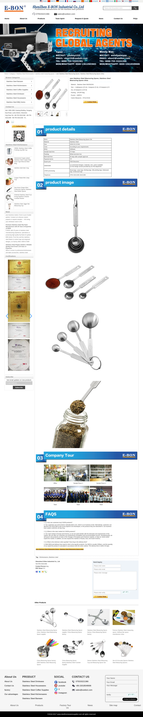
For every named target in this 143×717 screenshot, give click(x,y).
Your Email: (110, 682)
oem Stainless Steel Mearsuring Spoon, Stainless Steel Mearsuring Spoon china (60, 549)
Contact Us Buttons (130, 699)
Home (7, 18)
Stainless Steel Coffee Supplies (17, 90)
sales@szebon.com (66, 14)
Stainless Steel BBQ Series (15, 102)
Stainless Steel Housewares (16, 98)
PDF (44, 568)
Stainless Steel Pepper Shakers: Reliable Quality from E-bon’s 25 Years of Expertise (19, 247)
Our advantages (11, 694)
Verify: (108, 695)
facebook (60, 682)
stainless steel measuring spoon (45, 74)
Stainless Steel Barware (14, 81)
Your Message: (112, 685)
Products (41, 18)
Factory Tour (65, 705)
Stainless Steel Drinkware (15, 94)
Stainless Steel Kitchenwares (25, 74)
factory (7, 690)
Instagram (60, 693)
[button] (68, 70)
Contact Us (118, 18)
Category (12, 74)
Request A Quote (81, 18)
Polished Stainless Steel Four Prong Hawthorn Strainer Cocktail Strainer (23, 197)
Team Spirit (59, 18)
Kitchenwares (43, 557)
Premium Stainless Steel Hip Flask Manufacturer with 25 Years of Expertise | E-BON (18, 227)
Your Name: (110, 678)
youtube (60, 686)
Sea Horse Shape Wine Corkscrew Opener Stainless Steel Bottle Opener (22, 190)
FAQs (135, 18)
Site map (113, 705)
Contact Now (19, 126)
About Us (23, 18)
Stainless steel (53, 557)
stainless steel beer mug (21, 169)
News (101, 18)
